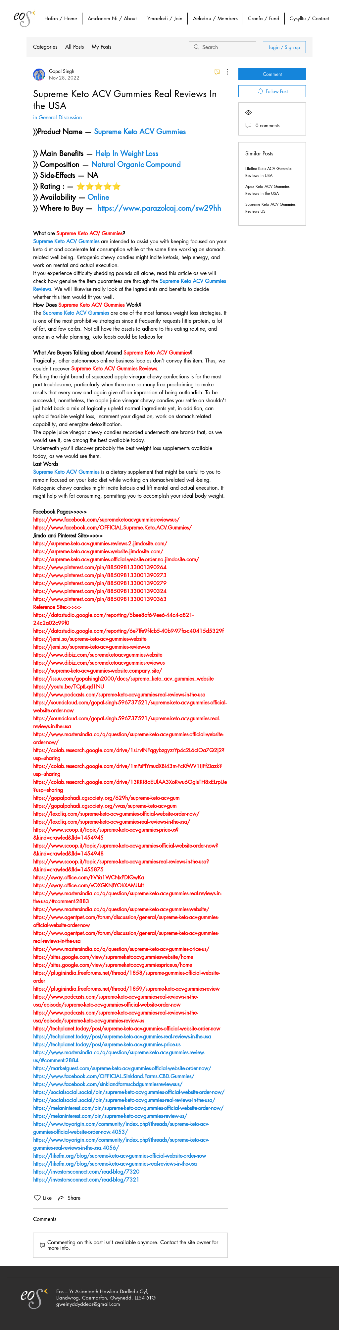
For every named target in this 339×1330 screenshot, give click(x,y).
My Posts (101, 46)
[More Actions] (224, 72)
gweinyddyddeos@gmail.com (88, 1304)
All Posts (74, 46)
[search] (222, 47)
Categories (45, 46)
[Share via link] (68, 1198)
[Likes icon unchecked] (37, 1198)
